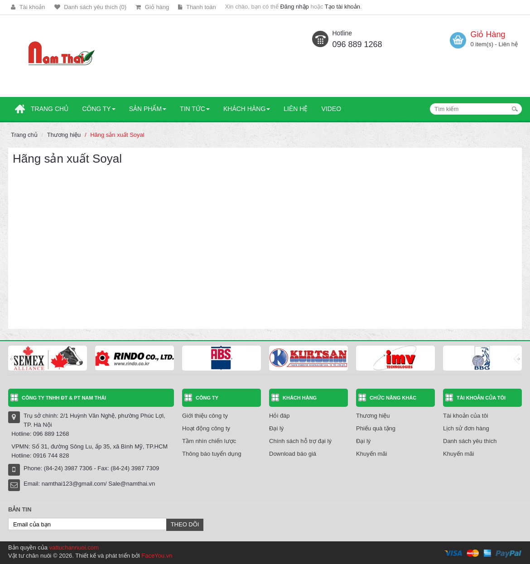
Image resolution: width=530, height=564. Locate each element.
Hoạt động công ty (206, 428)
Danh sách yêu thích (470, 441)
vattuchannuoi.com (74, 547)
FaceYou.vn (156, 555)
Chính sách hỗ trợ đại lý (300, 441)
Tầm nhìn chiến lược (209, 441)
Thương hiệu (64, 134)
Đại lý (276, 428)
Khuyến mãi (371, 453)
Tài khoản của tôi (465, 415)
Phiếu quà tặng (375, 428)
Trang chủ (24, 134)
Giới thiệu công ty (205, 415)
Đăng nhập (294, 6)
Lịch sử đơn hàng (466, 428)
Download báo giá (292, 453)
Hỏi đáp (279, 415)
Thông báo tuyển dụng (211, 453)
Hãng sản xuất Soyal (117, 134)
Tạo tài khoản (342, 6)
